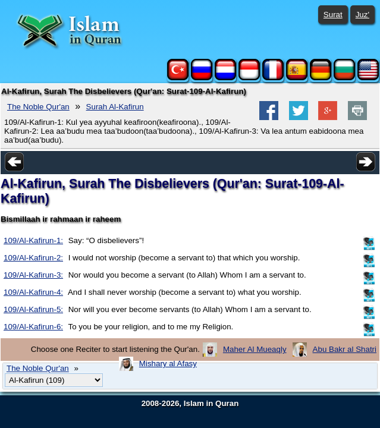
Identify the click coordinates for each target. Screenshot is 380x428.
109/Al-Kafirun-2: (33, 257)
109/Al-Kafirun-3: (33, 274)
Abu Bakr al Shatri (344, 349)
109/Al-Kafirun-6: (33, 326)
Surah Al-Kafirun (115, 106)
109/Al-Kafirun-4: (33, 292)
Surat (333, 14)
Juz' (362, 14)
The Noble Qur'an (38, 106)
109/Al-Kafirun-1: (33, 240)
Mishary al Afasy (168, 363)
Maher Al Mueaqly (255, 349)
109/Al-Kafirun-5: (33, 309)
